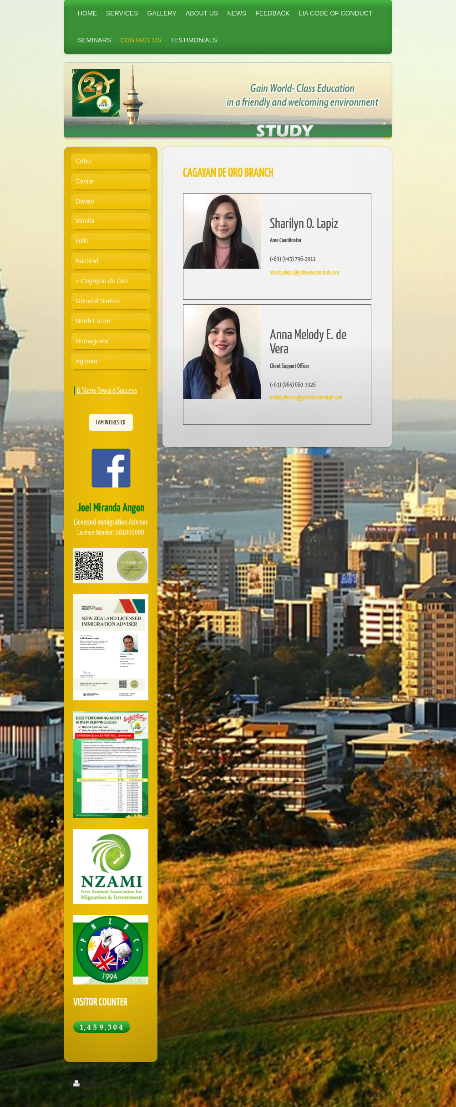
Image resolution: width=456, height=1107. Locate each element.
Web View (373, 1093)
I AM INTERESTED (111, 422)
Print (82, 1084)
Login (378, 1084)
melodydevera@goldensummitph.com (306, 397)
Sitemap (103, 1084)
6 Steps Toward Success (107, 390)
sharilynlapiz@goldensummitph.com (304, 271)
